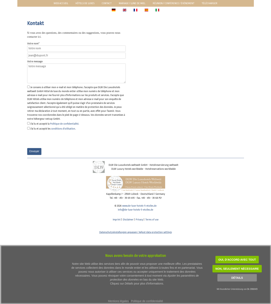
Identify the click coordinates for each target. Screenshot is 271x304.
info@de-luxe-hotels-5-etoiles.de (135, 209)
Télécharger (209, 3)
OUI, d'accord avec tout (237, 259)
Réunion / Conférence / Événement (173, 3)
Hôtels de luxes (84, 3)
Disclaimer (128, 219)
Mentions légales (118, 301)
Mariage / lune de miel (132, 3)
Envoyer (34, 151)
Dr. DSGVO (252, 289)
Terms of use (151, 219)
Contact (107, 3)
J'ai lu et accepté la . (54, 123)
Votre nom (33, 43)
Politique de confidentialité (64, 123)
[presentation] (57, 139)
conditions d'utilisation (63, 128)
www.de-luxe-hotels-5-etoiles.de (139, 205)
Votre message (35, 61)
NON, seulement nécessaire (237, 268)
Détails (237, 277)
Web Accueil (61, 3)
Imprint (117, 219)
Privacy (139, 219)
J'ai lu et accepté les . (53, 128)
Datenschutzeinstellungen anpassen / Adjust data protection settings (135, 232)
